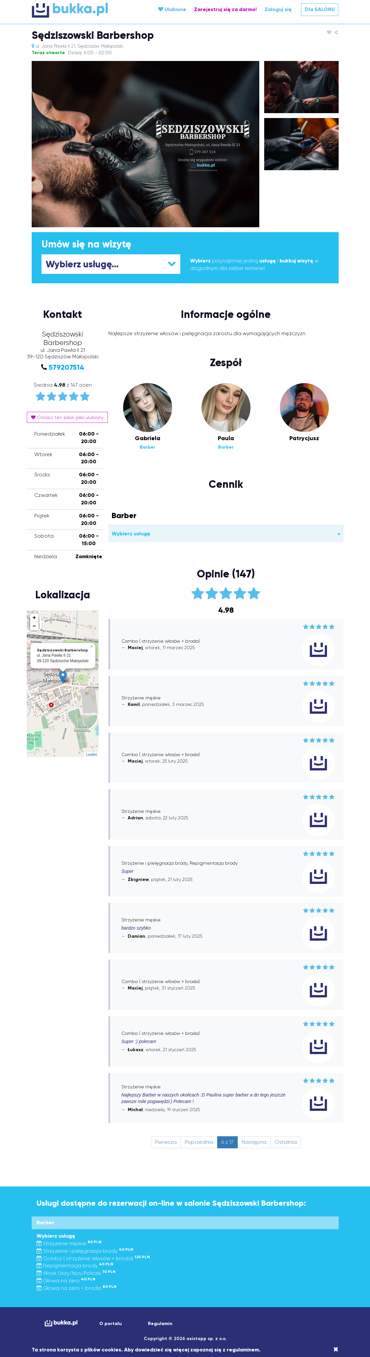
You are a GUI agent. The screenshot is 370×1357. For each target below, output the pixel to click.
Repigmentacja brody (75, 1265)
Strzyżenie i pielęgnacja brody (85, 1251)
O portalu (110, 1323)
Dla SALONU (320, 9)
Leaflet (91, 754)
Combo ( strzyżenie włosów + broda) (93, 1258)
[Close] (336, 1349)
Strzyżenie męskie (69, 1243)
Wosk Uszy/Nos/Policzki (76, 1273)
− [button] (34, 626)
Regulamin (160, 1323)
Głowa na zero (66, 1280)
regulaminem (243, 1350)
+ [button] (34, 618)
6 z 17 (227, 1142)
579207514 (66, 367)
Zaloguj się (278, 9)
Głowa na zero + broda (77, 1288)
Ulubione (172, 9)
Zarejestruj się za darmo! (225, 9)
